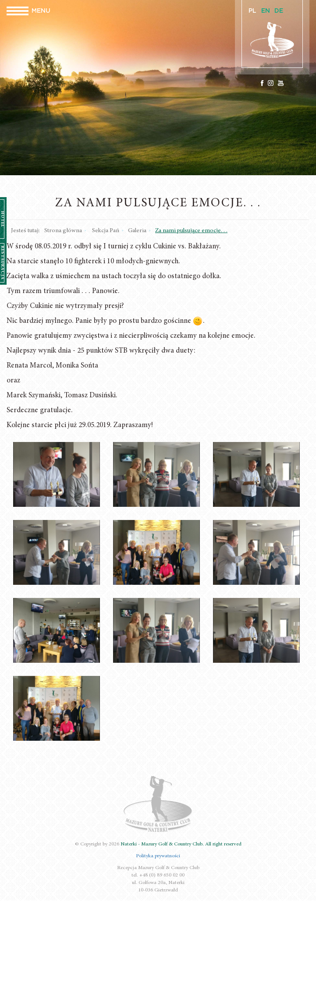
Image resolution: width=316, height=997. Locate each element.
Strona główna (63, 231)
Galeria (137, 231)
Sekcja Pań (105, 231)
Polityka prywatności (158, 856)
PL (252, 11)
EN (265, 11)
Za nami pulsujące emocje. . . (191, 231)
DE (278, 11)
